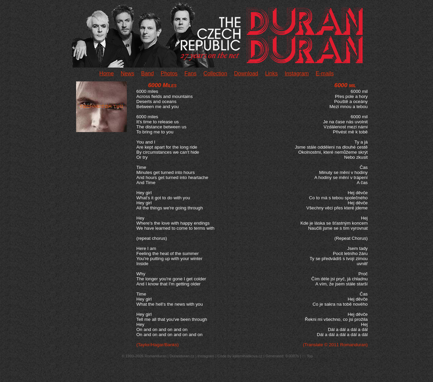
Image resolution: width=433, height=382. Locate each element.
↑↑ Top (307, 356)
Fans (190, 73)
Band (147, 73)
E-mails (325, 73)
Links (271, 73)
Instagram (296, 73)
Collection (215, 73)
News (127, 73)
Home (106, 73)
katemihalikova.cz (247, 356)
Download (246, 73)
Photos (169, 73)
